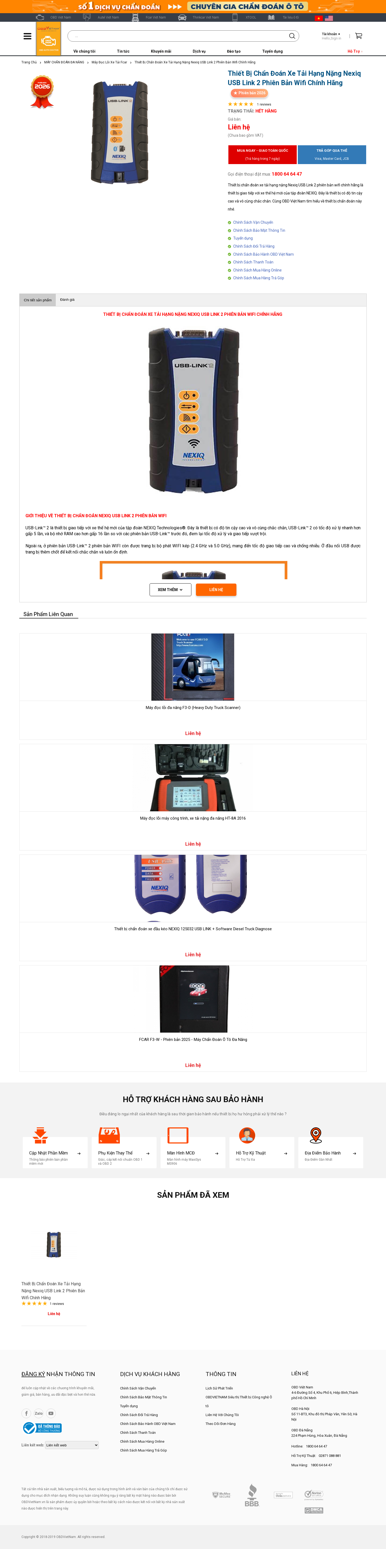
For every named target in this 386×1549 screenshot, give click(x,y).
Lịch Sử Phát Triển (219, 1388)
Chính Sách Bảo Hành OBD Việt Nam (263, 254)
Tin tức (123, 51)
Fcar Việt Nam (156, 17)
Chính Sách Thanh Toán (253, 262)
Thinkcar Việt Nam (206, 17)
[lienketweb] (72, 1445)
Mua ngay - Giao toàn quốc (262, 156)
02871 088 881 (330, 1456)
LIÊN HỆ (216, 590)
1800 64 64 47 (316, 1446)
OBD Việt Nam (60, 17)
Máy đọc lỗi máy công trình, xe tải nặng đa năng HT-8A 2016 (193, 818)
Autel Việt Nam (108, 17)
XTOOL (251, 17)
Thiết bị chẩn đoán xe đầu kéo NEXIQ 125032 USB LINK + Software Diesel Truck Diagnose (193, 928)
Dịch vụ (199, 51)
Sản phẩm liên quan (48, 614)
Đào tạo (234, 51)
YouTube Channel (51, 1413)
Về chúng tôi (84, 51)
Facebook (26, 1413)
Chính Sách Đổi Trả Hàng (253, 246)
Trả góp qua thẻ (332, 156)
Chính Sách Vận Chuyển (253, 222)
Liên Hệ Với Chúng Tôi (222, 1415)
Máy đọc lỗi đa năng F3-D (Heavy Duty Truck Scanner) (193, 707)
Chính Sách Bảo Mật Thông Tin (259, 230)
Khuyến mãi (161, 51)
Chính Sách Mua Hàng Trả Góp (258, 278)
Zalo (38, 1413)
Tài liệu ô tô (291, 17)
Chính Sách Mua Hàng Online (257, 270)
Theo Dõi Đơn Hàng (221, 1424)
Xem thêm (168, 590)
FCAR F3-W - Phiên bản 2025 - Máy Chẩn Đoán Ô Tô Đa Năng (193, 1039)
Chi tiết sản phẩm (37, 300)
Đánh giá (67, 300)
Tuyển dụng (272, 51)
